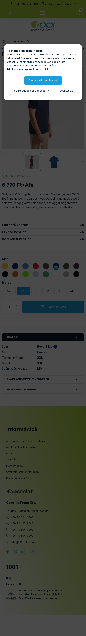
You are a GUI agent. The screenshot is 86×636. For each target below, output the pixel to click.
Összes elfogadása (41, 80)
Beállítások (66, 90)
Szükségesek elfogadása (29, 90)
